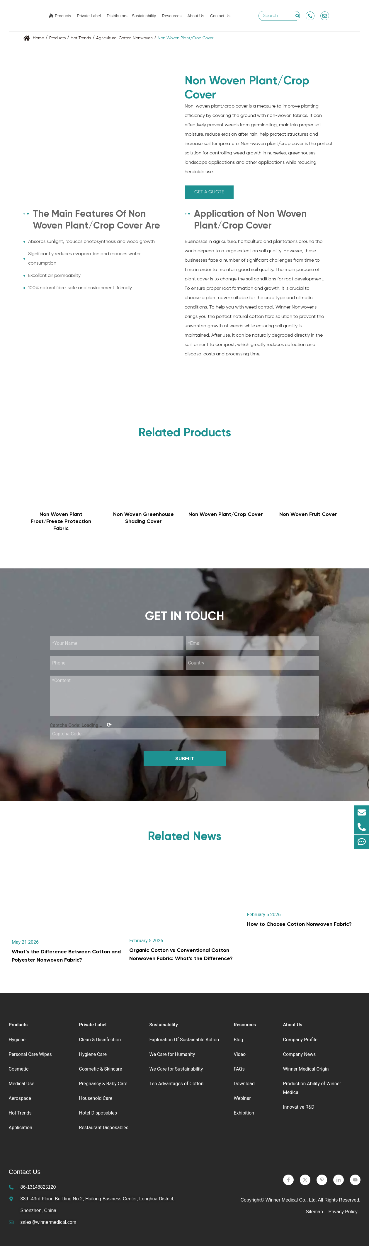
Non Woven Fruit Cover (308, 514)
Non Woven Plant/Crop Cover (225, 514)
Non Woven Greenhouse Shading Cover (143, 517)
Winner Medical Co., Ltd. (291, 1203)
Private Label (89, 16)
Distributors (117, 16)
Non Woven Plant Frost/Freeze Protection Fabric (61, 521)
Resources (171, 16)
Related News (184, 839)
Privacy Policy (343, 1214)
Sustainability (144, 16)
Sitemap (314, 1214)
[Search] (297, 16)
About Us (195, 16)
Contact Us (220, 16)
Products (63, 16)
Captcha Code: (81, 728)
